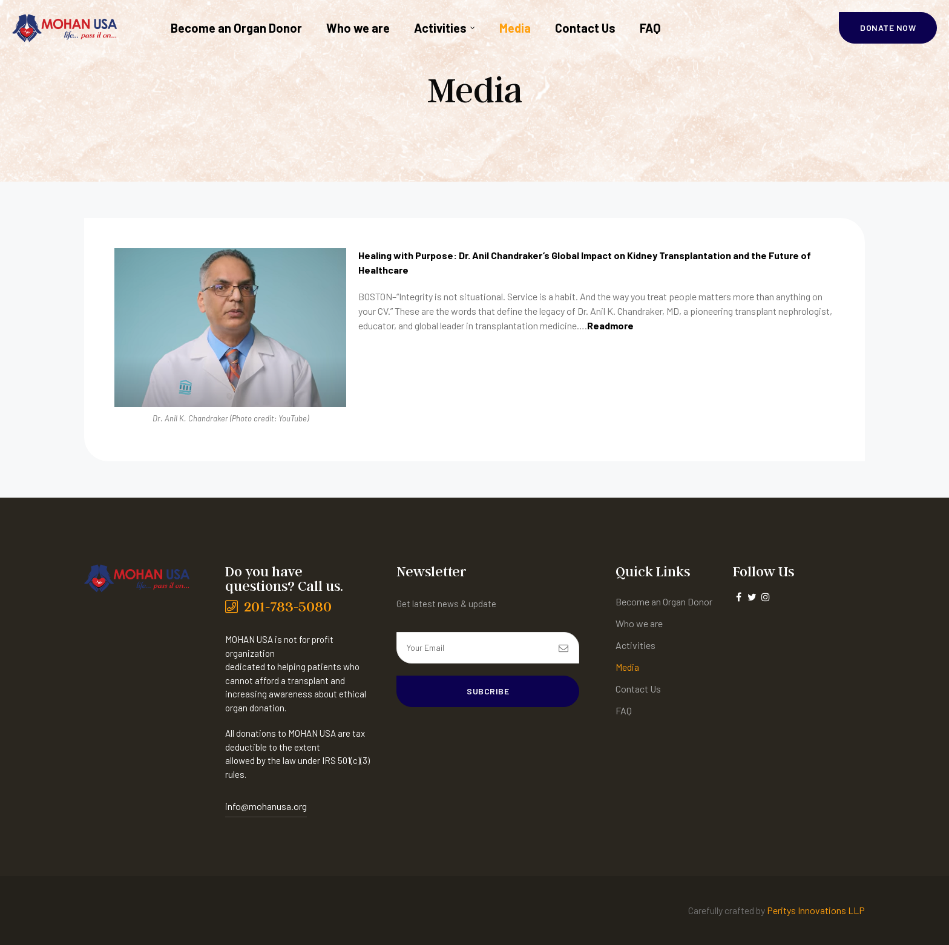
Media (515, 28)
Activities (444, 28)
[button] (888, 28)
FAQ (650, 28)
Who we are (358, 28)
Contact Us (585, 28)
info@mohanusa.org (266, 806)
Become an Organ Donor (236, 28)
